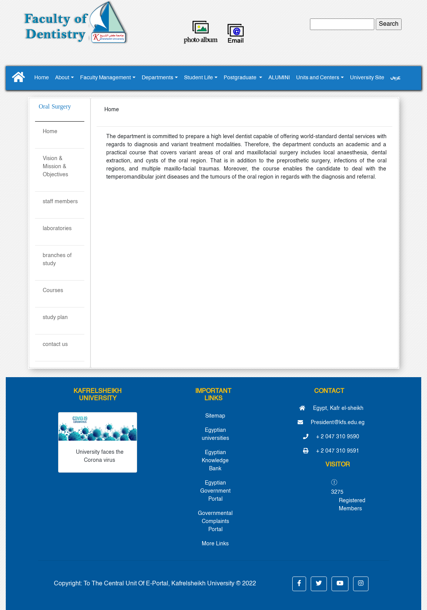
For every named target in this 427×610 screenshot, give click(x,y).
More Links (215, 543)
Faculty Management (105, 78)
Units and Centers (317, 78)
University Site (367, 78)
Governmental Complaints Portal (215, 521)
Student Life (198, 78)
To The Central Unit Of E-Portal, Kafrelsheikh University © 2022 (170, 584)
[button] (299, 584)
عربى (395, 78)
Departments (157, 78)
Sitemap (215, 416)
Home (41, 78)
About (62, 78)
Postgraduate (241, 78)
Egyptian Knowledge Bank (215, 460)
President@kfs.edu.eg (331, 422)
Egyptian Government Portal (215, 491)
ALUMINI (279, 78)
